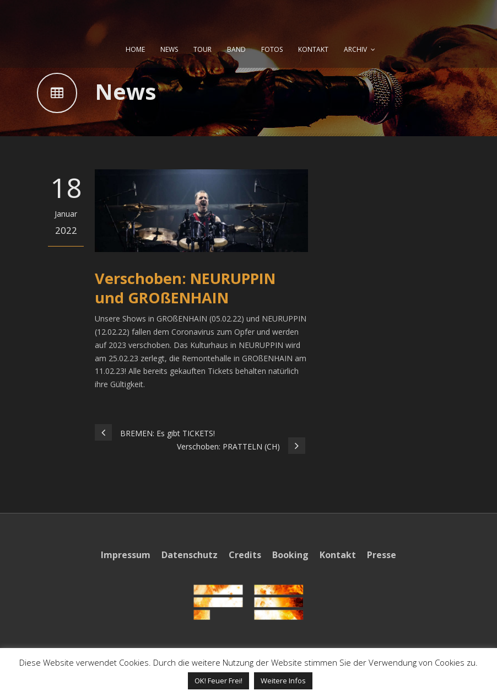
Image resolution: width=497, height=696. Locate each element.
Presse (381, 555)
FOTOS (272, 49)
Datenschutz (189, 555)
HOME (135, 49)
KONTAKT (313, 49)
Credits (245, 555)
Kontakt (338, 555)
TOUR (202, 49)
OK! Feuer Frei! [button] (218, 681)
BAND (236, 49)
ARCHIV (355, 49)
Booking (290, 555)
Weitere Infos (283, 681)
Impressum (125, 555)
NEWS (169, 49)
